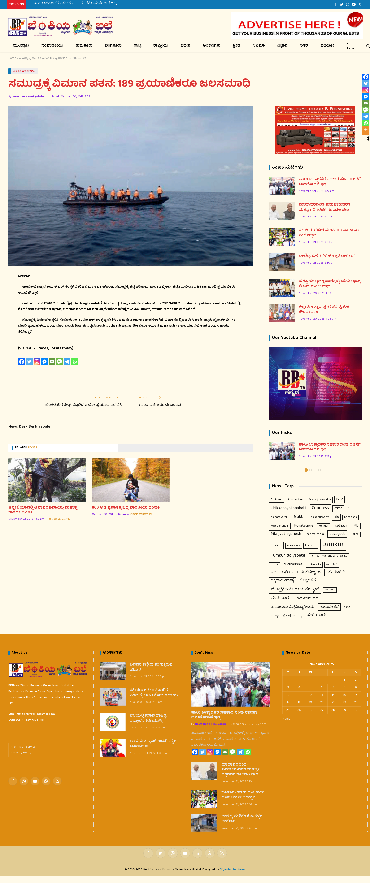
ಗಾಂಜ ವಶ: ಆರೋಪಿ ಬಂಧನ (160, 405)
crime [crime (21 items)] (338, 509)
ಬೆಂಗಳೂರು (113, 46)
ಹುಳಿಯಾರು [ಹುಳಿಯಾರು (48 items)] (316, 615)
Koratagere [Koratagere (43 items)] (303, 525)
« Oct (286, 719)
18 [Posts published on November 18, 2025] (299, 703)
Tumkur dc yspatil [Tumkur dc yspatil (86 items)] (288, 556)
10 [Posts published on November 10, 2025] (288, 695)
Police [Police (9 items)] (355, 534)
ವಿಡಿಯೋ (327, 46)
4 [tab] (319, 470)
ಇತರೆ (304, 46)
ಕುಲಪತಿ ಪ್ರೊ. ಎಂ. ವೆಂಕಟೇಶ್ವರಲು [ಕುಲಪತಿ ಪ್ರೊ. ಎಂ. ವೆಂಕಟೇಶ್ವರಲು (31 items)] (297, 572)
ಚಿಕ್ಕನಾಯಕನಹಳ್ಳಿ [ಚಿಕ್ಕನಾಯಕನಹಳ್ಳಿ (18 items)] (282, 581)
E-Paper (351, 46)
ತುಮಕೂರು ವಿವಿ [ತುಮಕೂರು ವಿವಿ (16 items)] (307, 599)
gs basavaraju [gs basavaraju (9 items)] (279, 517)
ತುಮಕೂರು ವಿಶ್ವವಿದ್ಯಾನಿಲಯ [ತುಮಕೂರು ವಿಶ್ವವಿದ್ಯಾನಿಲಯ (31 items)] (292, 607)
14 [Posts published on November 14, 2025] (333, 695)
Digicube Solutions (232, 870)
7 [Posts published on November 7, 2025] (333, 688)
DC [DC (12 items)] (349, 508)
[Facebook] (21, 362)
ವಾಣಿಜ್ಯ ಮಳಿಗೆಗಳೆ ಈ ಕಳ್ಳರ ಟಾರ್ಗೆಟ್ (327, 256)
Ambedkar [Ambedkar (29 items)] (295, 499)
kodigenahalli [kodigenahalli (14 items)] (280, 526)
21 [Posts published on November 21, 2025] (333, 703)
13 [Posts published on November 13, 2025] (321, 695)
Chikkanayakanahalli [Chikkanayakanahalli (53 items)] (288, 508)
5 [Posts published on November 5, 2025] (311, 688)
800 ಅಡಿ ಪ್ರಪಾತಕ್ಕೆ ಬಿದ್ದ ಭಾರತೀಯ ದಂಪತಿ (126, 508)
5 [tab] (324, 470)
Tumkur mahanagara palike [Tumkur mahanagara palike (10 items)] (328, 556)
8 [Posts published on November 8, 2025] (344, 688)
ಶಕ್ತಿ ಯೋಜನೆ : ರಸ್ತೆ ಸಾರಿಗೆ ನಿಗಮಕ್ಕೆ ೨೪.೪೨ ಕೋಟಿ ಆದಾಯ (154, 693)
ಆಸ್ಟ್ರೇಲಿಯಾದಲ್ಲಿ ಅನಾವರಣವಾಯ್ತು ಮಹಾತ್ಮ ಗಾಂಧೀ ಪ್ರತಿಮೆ (42, 510)
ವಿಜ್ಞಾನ (282, 46)
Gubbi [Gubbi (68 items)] (299, 517)
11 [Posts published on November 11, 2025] (299, 695)
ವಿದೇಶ (185, 46)
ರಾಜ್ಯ (137, 46)
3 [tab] (315, 470)
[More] (365, 129)
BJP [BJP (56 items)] (339, 499)
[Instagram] (37, 362)
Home (12, 58)
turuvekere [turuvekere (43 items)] (292, 564)
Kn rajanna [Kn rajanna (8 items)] (350, 517)
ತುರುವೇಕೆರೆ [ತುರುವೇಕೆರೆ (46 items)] (329, 607)
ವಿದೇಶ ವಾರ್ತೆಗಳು (24, 71)
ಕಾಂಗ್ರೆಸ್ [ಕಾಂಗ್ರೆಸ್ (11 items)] (331, 564)
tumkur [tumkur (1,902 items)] (333, 545)
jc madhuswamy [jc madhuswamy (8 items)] (319, 517)
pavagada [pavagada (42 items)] (337, 534)
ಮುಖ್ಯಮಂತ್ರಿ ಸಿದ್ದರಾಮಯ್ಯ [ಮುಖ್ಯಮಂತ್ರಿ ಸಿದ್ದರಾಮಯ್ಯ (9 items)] (286, 615)
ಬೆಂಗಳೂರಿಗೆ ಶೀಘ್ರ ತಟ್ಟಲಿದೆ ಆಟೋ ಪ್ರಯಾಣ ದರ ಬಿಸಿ (83, 405)
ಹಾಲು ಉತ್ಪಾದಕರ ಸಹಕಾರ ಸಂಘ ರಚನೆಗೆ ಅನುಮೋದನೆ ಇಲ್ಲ (75, 3)
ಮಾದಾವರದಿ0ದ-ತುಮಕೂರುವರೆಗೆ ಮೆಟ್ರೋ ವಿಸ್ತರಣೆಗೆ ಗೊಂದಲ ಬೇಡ (324, 208)
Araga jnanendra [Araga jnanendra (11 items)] (320, 499)
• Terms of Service (23, 747)
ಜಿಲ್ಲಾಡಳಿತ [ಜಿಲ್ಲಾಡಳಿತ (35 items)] (308, 580)
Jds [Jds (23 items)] (336, 517)
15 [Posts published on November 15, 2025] (344, 695)
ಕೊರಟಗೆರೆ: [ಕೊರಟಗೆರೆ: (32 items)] (336, 572)
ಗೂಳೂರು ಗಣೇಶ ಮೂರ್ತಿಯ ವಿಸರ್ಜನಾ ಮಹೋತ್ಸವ (329, 233)
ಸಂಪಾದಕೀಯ (52, 46)
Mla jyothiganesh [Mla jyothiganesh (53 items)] (286, 534)
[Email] (52, 362)
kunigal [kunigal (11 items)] (323, 526)
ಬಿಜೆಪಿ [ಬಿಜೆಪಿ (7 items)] (347, 607)
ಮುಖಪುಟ (21, 46)
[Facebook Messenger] (44, 362)
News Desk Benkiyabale (28, 97)
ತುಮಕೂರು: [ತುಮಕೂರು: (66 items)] (281, 598)
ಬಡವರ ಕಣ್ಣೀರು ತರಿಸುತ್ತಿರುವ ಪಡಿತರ (151, 668)
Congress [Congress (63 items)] (320, 508)
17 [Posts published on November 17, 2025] (288, 703)
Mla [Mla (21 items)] (356, 526)
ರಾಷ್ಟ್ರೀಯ (160, 46)
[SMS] (59, 362)
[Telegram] (67, 362)
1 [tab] (306, 470)
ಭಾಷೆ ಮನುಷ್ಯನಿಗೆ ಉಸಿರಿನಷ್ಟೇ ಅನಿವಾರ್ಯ (153, 744)
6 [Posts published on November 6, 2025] (322, 688)
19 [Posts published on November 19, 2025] (310, 703)
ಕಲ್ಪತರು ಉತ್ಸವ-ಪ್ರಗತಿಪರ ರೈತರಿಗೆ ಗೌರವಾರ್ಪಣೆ (324, 310)
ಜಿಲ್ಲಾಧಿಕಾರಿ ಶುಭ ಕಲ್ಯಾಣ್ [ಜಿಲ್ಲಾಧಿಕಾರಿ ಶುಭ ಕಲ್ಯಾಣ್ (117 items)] (295, 589)
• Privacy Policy (21, 753)
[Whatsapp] (74, 362)
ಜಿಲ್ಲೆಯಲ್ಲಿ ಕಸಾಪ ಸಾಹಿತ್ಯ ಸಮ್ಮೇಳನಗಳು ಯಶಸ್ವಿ (148, 719)
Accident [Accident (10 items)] (276, 499)
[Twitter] (29, 362)
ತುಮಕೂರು (84, 46)
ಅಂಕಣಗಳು (211, 46)
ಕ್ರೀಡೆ (236, 46)
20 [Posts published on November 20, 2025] (322, 703)
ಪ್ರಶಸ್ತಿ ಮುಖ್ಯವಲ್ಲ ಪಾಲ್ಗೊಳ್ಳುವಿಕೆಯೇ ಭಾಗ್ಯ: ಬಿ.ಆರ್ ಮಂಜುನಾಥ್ (330, 284)
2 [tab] (310, 470)
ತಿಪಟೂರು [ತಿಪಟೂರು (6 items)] (330, 590)
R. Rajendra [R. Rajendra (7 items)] (293, 546)
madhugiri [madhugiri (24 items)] (341, 526)
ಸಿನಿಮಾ (259, 46)
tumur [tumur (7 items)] (274, 565)
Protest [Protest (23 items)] (276, 546)
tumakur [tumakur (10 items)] (311, 545)
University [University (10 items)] (314, 564)
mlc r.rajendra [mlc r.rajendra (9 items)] (315, 534)
